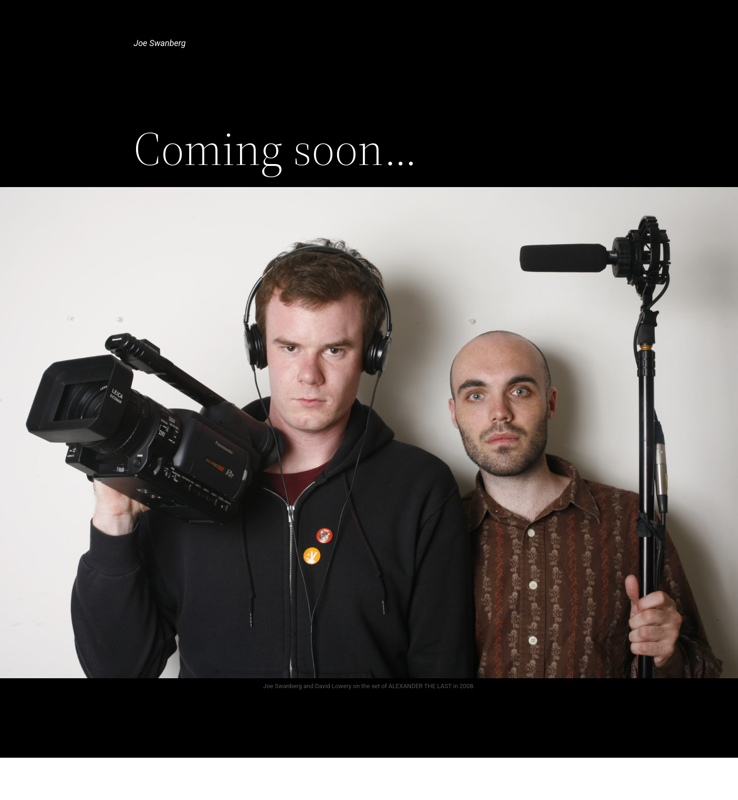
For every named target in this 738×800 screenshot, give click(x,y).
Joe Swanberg (160, 43)
